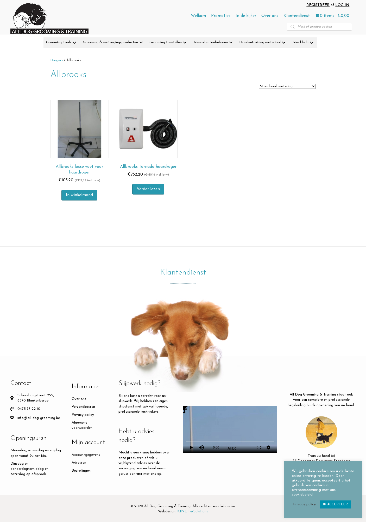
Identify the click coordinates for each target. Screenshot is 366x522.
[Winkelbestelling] (287, 86)
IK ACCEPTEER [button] (335, 504)
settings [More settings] (268, 447)
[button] (74, 43)
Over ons (79, 399)
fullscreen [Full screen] (259, 447)
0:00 (216, 447)
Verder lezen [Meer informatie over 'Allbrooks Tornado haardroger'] (148, 189)
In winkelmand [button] (79, 195)
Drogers (56, 60)
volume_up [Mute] (201, 447)
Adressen (79, 463)
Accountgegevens (86, 455)
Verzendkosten (83, 407)
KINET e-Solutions (192, 511)
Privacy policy (83, 415)
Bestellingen (81, 471)
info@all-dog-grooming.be (38, 418)
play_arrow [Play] (191, 447)
